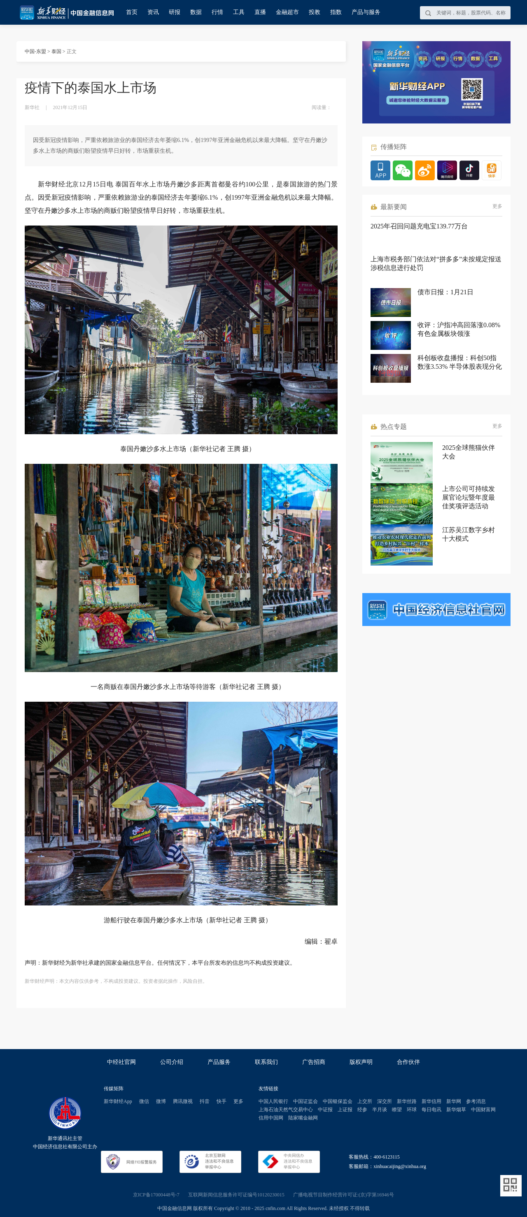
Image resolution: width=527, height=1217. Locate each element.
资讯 (153, 12)
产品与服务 (366, 12)
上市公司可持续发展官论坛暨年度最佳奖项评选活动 (468, 497)
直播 (260, 12)
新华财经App (118, 1101)
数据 (196, 12)
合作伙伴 (408, 1062)
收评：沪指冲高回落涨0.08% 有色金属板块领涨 (458, 329)
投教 (314, 12)
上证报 (345, 1109)
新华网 (453, 1101)
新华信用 (431, 1101)
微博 (161, 1101)
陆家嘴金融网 (303, 1118)
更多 (497, 206)
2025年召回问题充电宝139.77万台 (419, 226)
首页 (132, 12)
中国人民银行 (273, 1101)
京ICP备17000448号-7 (156, 1195)
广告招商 (313, 1062)
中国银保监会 (337, 1101)
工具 (239, 12)
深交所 (384, 1101)
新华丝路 (407, 1101)
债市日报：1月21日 (445, 292)
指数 (336, 12)
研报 (174, 12)
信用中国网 (271, 1118)
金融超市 (287, 12)
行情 (217, 12)
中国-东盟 (35, 51)
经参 (362, 1109)
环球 (412, 1109)
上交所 (364, 1101)
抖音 (205, 1101)
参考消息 (476, 1101)
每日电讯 (431, 1109)
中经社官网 (121, 1062)
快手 (221, 1101)
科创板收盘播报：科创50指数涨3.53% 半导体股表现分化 (459, 362)
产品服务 (219, 1062)
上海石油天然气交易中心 (286, 1109)
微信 (144, 1101)
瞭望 (397, 1109)
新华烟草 (456, 1109)
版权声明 (361, 1062)
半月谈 (379, 1109)
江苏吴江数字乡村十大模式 (468, 534)
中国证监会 (305, 1101)
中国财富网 (483, 1109)
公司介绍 (171, 1062)
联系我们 (266, 1062)
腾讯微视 (183, 1101)
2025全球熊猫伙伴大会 (468, 452)
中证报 (325, 1109)
